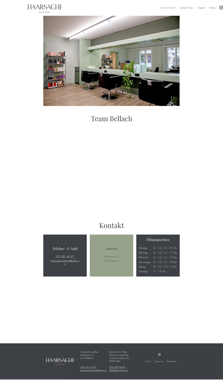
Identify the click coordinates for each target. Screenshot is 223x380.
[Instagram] (159, 354)
